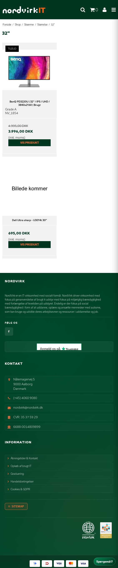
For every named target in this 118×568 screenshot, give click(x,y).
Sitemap (18, 506)
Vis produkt (29, 142)
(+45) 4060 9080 (25, 398)
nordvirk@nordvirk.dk (28, 407)
